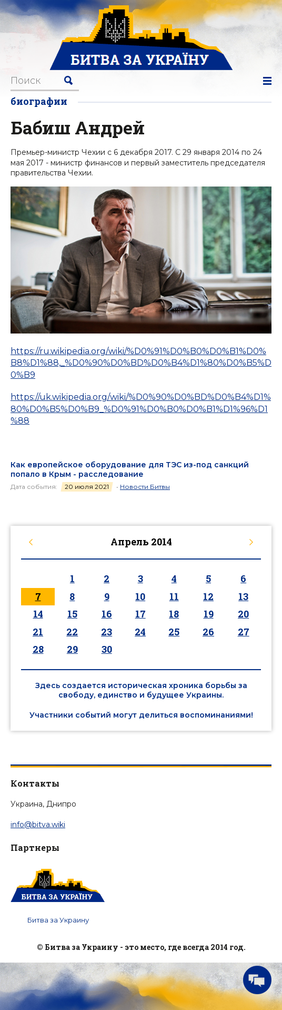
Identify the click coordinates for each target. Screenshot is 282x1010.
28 (38, 649)
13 (243, 596)
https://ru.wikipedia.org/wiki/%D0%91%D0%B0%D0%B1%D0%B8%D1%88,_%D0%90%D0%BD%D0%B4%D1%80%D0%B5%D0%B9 (141, 363)
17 (140, 613)
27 (243, 631)
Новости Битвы (145, 487)
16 (107, 613)
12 (208, 596)
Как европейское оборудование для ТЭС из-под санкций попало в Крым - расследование (130, 469)
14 (38, 613)
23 (106, 631)
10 (140, 596)
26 (208, 631)
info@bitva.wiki (38, 824)
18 (174, 613)
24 (140, 631)
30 (107, 649)
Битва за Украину (58, 920)
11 (174, 596)
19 (209, 613)
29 (72, 649)
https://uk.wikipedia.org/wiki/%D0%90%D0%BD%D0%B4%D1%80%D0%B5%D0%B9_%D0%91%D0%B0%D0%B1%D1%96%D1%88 (141, 409)
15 (72, 613)
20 (243, 613)
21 (38, 631)
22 (72, 631)
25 (173, 631)
